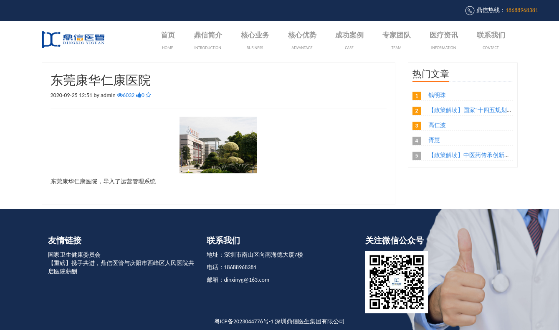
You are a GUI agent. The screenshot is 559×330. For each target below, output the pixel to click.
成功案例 (349, 41)
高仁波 (437, 125)
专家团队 (396, 41)
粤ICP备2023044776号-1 (244, 321)
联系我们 (491, 41)
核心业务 (255, 41)
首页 (168, 41)
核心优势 (302, 41)
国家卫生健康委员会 (74, 254)
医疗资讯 (444, 41)
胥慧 (434, 140)
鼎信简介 (208, 41)
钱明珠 (437, 95)
